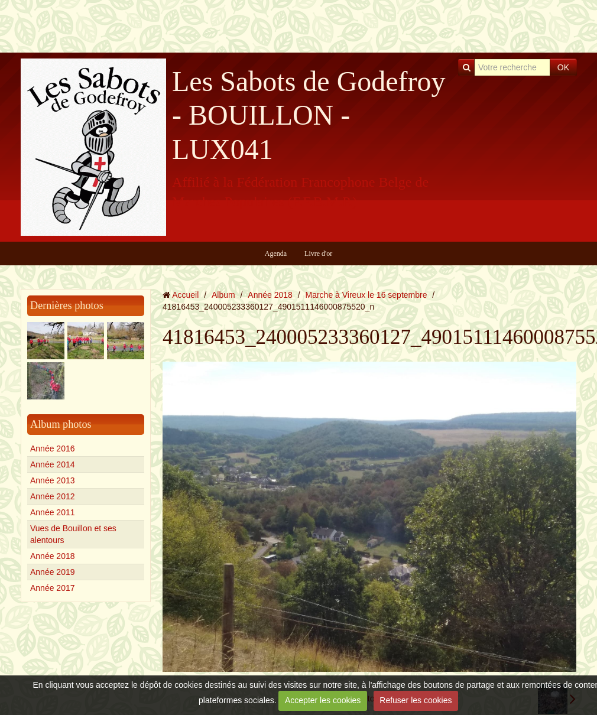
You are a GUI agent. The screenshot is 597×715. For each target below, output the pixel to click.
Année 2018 (52, 556)
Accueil (185, 295)
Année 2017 (52, 588)
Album (223, 295)
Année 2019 (52, 572)
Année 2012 (52, 496)
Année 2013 (52, 480)
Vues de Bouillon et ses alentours (73, 534)
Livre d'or (318, 253)
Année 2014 (52, 464)
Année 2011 (52, 512)
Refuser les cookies (415, 700)
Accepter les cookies (323, 700)
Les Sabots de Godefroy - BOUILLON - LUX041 (309, 115)
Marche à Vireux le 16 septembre (366, 295)
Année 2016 (52, 448)
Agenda (276, 253)
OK (563, 67)
